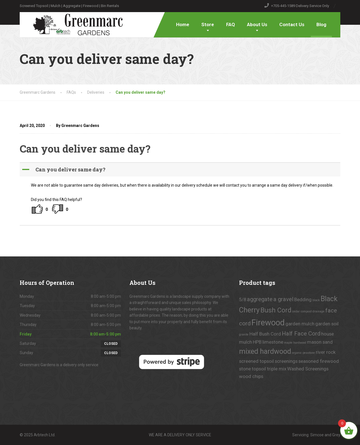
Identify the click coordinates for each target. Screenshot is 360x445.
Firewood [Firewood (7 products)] (268, 322)
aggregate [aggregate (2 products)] (260, 299)
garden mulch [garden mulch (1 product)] (299, 324)
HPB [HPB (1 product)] (257, 342)
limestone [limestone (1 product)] (272, 342)
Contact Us (291, 24)
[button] (180, 169)
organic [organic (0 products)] (297, 353)
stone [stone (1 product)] (245, 369)
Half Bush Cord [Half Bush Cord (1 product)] (265, 334)
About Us (257, 24)
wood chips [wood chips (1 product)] (251, 376)
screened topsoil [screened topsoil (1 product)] (256, 361)
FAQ (230, 24)
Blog (321, 24)
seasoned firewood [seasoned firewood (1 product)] (318, 361)
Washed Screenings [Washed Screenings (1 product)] (307, 369)
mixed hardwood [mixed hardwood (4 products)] (265, 351)
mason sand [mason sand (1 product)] (320, 342)
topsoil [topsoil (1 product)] (259, 369)
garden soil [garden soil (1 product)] (327, 324)
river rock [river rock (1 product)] (326, 352)
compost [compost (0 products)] (306, 311)
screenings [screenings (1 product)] (286, 361)
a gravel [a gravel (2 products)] (283, 299)
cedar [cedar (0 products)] (296, 311)
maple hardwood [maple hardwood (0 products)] (295, 343)
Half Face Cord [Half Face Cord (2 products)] (301, 333)
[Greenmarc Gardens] (74, 24)
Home (182, 24)
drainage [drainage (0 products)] (318, 311)
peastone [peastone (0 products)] (309, 353)
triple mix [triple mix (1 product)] (276, 369)
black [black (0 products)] (316, 300)
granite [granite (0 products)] (244, 334)
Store (207, 24)
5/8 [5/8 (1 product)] (242, 299)
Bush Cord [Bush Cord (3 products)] (275, 310)
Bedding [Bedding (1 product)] (303, 299)
